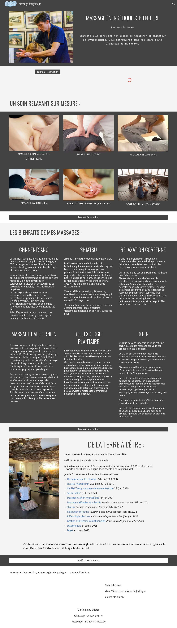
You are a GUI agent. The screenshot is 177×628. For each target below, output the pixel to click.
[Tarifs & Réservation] (47, 72)
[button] (173, 4)
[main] (122, 17)
